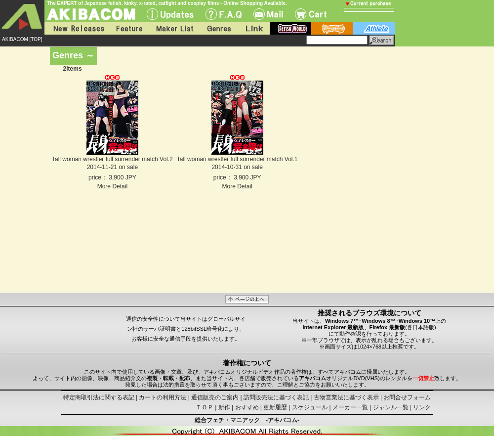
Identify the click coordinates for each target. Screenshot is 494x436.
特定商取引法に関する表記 (98, 397)
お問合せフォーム (407, 397)
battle (332, 28)
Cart (310, 14)
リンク (422, 407)
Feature (129, 28)
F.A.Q (223, 14)
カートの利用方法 (162, 397)
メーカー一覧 (350, 407)
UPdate (170, 14)
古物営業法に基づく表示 (346, 397)
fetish (290, 28)
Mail (268, 14)
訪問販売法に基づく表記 (276, 397)
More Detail (112, 186)
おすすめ (247, 407)
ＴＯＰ (204, 407)
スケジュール (310, 407)
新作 (224, 407)
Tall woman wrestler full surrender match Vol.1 (237, 159)
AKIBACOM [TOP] (22, 39)
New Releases (76, 28)
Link (253, 28)
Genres (218, 28)
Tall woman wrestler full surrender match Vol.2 (112, 159)
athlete (374, 28)
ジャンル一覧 (391, 407)
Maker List (174, 28)
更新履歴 (275, 407)
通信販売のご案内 (215, 397)
